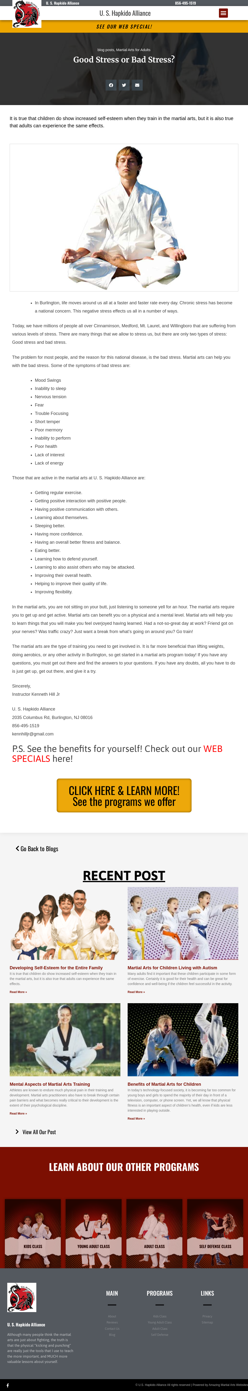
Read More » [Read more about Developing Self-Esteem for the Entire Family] (18, 992)
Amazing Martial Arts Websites (228, 1385)
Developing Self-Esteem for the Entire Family (56, 967)
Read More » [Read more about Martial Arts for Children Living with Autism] (136, 992)
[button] (223, 13)
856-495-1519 (185, 3)
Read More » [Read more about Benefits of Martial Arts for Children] (136, 1118)
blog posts (106, 50)
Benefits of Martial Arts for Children (164, 1084)
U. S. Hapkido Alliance (125, 13)
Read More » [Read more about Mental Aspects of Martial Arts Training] (18, 1113)
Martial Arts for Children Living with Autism (172, 967)
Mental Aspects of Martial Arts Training (50, 1084)
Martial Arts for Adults (133, 50)
